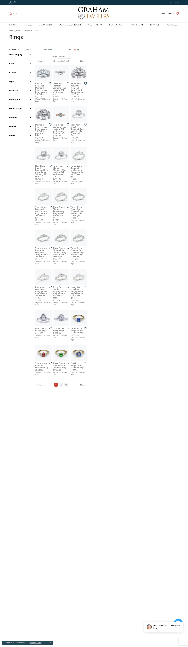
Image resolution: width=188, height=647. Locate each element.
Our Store (136, 24)
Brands (12, 72)
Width (12, 136)
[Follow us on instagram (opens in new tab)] (14, 2)
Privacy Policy (35, 643)
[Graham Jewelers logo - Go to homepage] (94, 13)
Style (11, 81)
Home (13, 24)
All (112, 557)
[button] (174, 2)
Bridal (27, 24)
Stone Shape (15, 109)
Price (11, 63)
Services (155, 24)
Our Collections (70, 24)
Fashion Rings (27, 31)
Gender (13, 118)
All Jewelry (95, 24)
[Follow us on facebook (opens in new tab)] (10, 2)
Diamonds (45, 24)
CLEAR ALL (28, 49)
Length (12, 127)
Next (174, 61)
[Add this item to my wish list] (80, 114)
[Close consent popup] (51, 643)
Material (13, 90)
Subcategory (15, 54)
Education (116, 24)
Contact (173, 24)
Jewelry (18, 31)
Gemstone (14, 99)
